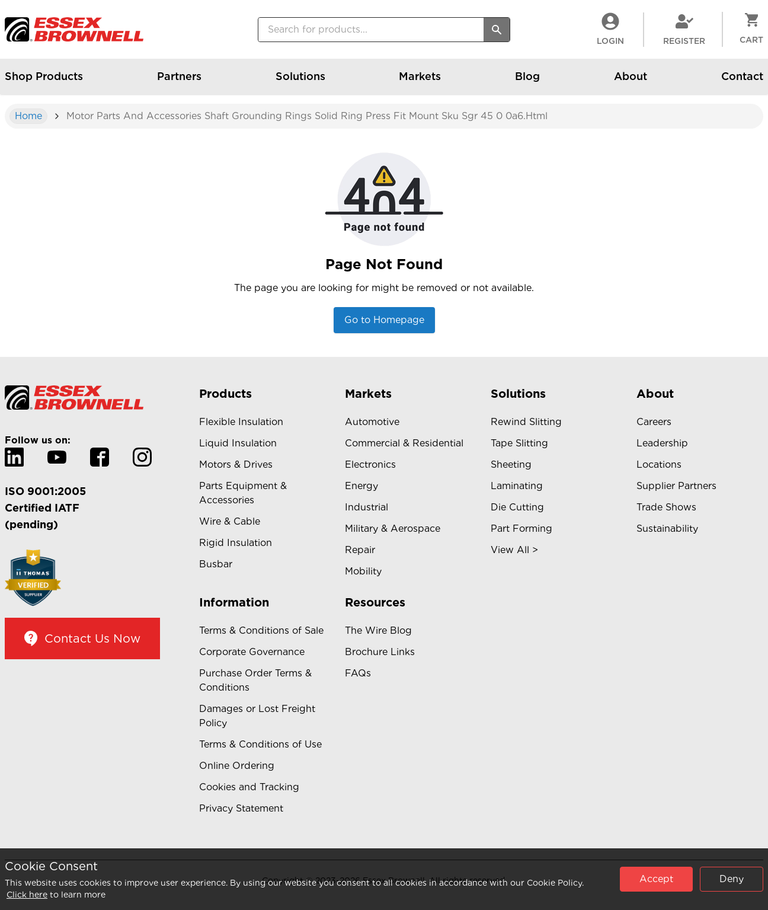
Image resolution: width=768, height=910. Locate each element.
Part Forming (521, 528)
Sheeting (511, 464)
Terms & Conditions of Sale (261, 630)
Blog (527, 82)
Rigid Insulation (235, 542)
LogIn (610, 29)
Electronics (370, 464)
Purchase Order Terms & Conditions (255, 680)
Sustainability (667, 528)
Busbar (215, 564)
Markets (420, 82)
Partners (179, 82)
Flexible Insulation (241, 421)
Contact (742, 82)
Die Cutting (517, 507)
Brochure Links (380, 651)
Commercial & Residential (404, 443)
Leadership (662, 443)
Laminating (517, 485)
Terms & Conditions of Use (260, 744)
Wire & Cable (229, 521)
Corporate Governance (252, 651)
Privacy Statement (241, 808)
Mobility (363, 571)
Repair (360, 549)
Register (684, 29)
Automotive (372, 421)
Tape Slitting (519, 443)
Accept (656, 879)
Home (28, 116)
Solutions (300, 82)
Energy (361, 485)
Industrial (366, 507)
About (630, 82)
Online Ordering (236, 765)
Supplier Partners (676, 485)
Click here (27, 894)
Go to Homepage (384, 319)
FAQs (358, 673)
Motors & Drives (236, 464)
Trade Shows (666, 507)
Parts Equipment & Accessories (243, 493)
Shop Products (44, 82)
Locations (658, 464)
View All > (514, 549)
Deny (731, 879)
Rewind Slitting (526, 421)
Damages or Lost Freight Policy (257, 716)
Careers (653, 421)
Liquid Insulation (238, 443)
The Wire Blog (378, 630)
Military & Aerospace (392, 528)
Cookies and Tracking (249, 787)
